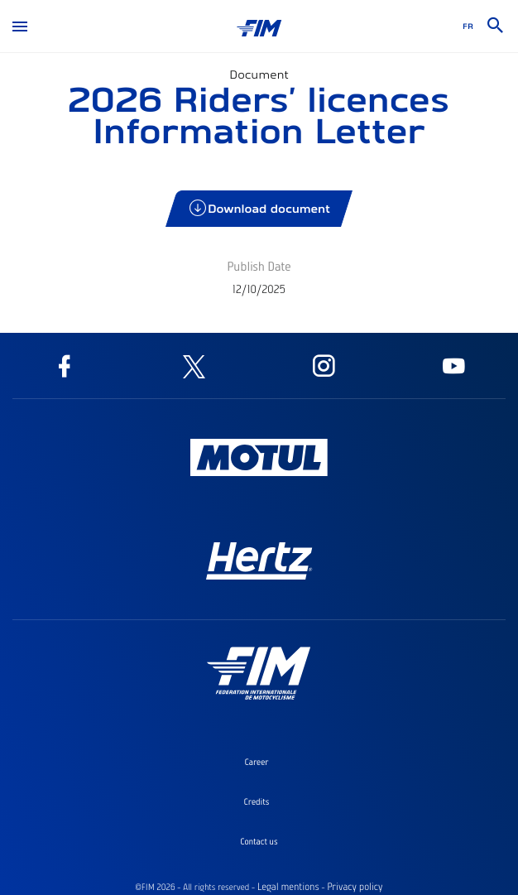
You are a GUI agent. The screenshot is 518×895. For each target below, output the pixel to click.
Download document (260, 208)
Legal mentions (288, 886)
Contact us (258, 841)
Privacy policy (354, 886)
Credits (257, 801)
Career (256, 761)
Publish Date (258, 265)
